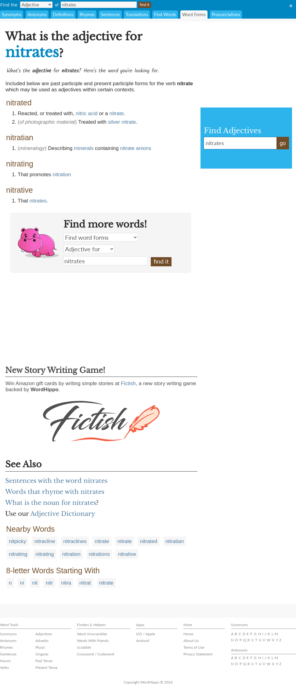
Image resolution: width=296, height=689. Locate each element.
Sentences (110, 14)
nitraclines (75, 541)
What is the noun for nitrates (50, 502)
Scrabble (84, 647)
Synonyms (11, 14)
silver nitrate (122, 122)
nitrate (117, 113)
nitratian (174, 541)
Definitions (63, 14)
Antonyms (37, 14)
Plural (40, 647)
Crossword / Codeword (95, 654)
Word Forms (194, 14)
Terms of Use (193, 647)
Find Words (165, 14)
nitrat (85, 583)
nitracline (44, 541)
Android (142, 640)
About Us (191, 640)
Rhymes (87, 14)
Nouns (5, 660)
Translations (137, 14)
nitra (66, 583)
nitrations (99, 554)
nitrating (18, 554)
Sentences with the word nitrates (56, 480)
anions (143, 148)
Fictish (128, 383)
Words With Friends (93, 640)
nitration (61, 174)
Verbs (4, 667)
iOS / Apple (145, 634)
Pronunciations (226, 14)
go (283, 143)
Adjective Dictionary (62, 513)
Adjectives (43, 634)
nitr (49, 583)
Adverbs (42, 640)
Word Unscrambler (92, 634)
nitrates (38, 201)
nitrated (148, 541)
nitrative (127, 554)
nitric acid (87, 113)
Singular (42, 654)
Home (188, 634)
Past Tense (43, 660)
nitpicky (17, 541)
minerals (83, 148)
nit (35, 583)
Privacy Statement (197, 654)
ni (22, 583)
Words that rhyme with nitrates (54, 491)
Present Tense (46, 667)
